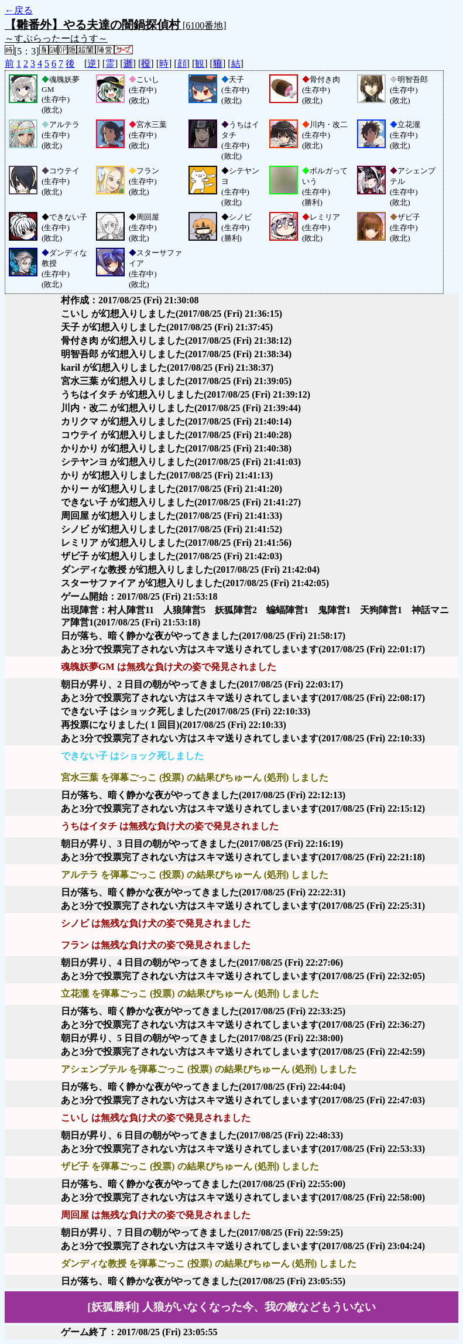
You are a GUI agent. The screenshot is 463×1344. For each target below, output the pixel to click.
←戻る (19, 10)
